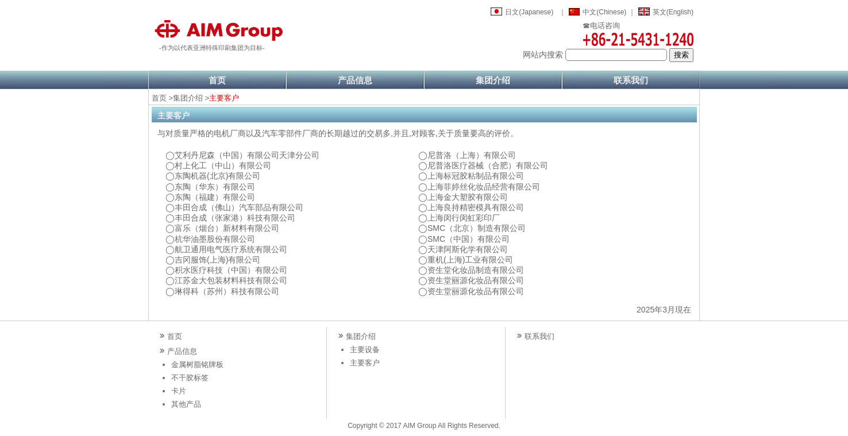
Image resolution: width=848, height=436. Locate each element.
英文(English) (673, 12)
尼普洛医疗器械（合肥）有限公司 (487, 165)
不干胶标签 (190, 377)
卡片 (178, 391)
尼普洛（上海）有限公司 (471, 155)
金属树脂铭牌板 (197, 364)
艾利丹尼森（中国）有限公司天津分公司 (247, 155)
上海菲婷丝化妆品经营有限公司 (483, 186)
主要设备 (365, 349)
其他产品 (186, 404)
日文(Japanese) (529, 12)
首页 (217, 80)
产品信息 (355, 80)
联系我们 (631, 80)
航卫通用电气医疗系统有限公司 (231, 249)
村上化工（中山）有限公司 (223, 165)
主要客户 (365, 362)
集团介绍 (493, 80)
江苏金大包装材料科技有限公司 (231, 280)
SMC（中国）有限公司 (468, 239)
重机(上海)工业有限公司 (470, 259)
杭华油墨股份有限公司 (215, 239)
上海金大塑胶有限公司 (467, 197)
